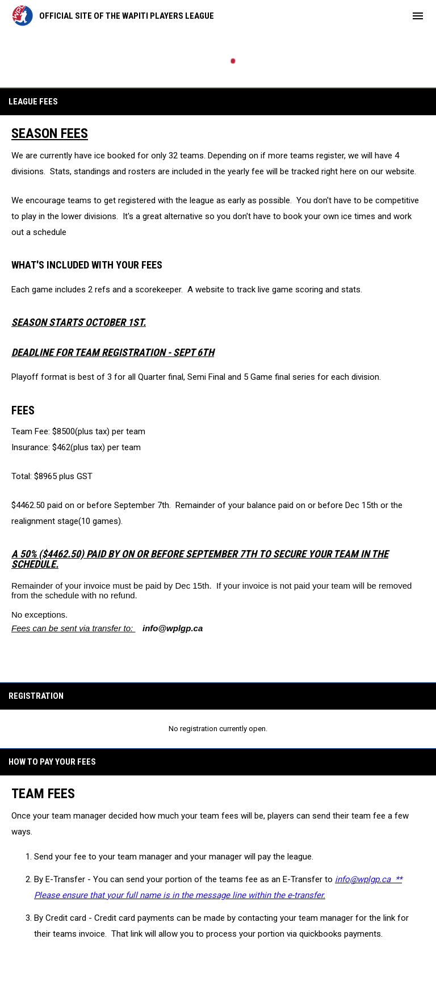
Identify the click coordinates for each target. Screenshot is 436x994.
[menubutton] (418, 16)
